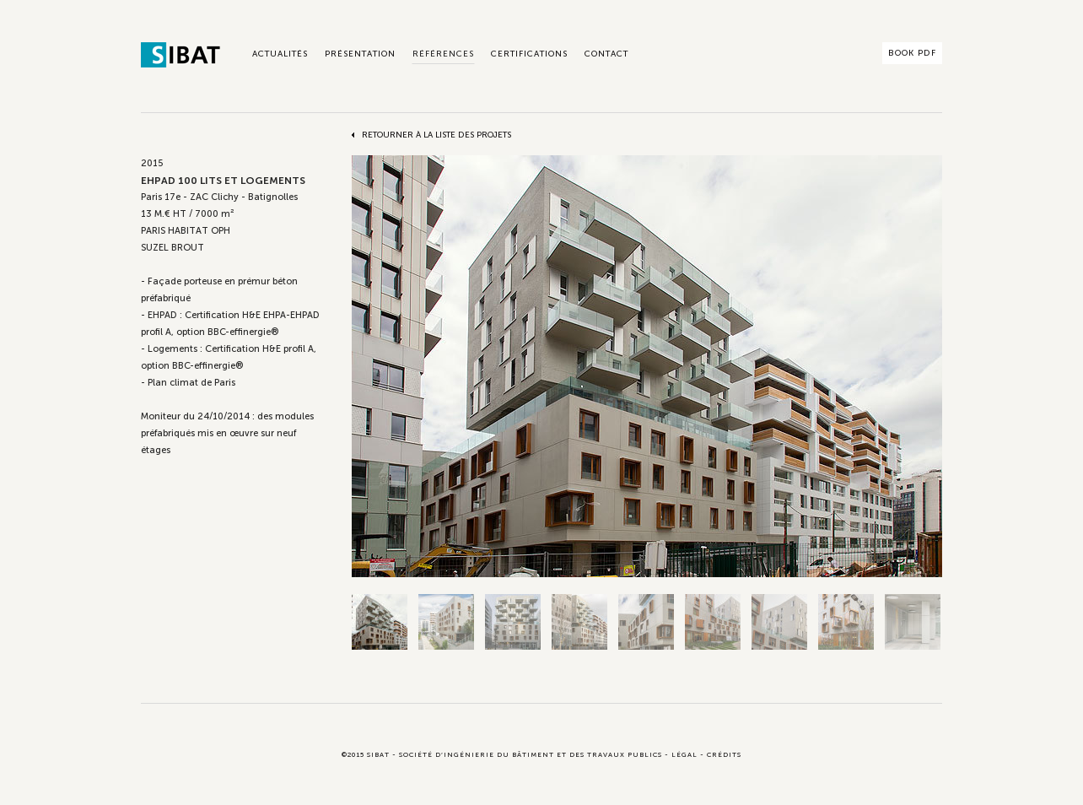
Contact (606, 54)
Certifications (529, 54)
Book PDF (912, 53)
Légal (684, 754)
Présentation (360, 54)
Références (443, 54)
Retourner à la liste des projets (436, 135)
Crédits (724, 754)
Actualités (280, 54)
